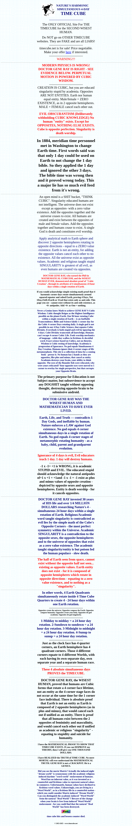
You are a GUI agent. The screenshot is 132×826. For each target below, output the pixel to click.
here (68, 52)
